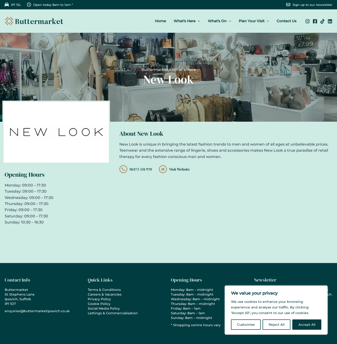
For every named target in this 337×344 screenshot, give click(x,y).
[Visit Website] (163, 169)
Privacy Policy (99, 299)
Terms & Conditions (104, 290)
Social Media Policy (104, 308)
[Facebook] (315, 21)
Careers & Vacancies (104, 294)
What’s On (221, 21)
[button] (200, 21)
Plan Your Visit (255, 21)
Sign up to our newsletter (312, 5)
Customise (246, 324)
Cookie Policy (99, 304)
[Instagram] (307, 21)
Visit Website (179, 169)
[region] (276, 310)
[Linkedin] (330, 21)
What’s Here (189, 21)
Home (163, 21)
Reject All (277, 324)
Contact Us (287, 21)
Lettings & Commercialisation (113, 313)
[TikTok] (322, 21)
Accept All (306, 324)
